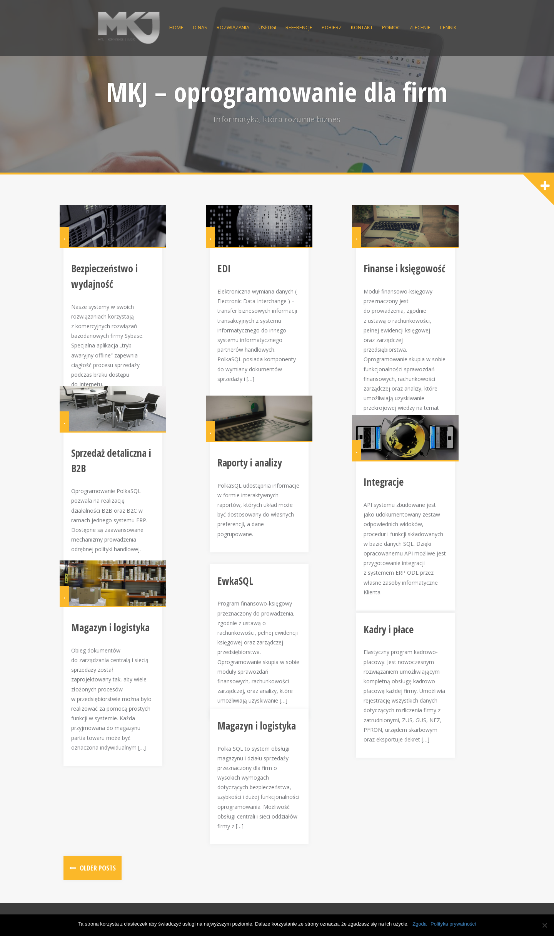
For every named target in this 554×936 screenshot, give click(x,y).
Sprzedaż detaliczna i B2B (123, 469)
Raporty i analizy (253, 478)
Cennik (448, 27)
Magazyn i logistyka (114, 644)
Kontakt (362, 27)
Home (176, 27)
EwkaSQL (239, 585)
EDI (228, 285)
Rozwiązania (233, 27)
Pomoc (391, 27)
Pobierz (332, 27)
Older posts (97, 867)
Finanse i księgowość (408, 285)
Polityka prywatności (453, 924)
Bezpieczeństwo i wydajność (130, 285)
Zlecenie (420, 27)
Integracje (387, 498)
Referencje (298, 27)
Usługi (267, 27)
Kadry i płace (392, 633)
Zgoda (419, 924)
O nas (200, 27)
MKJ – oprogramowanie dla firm (277, 91)
